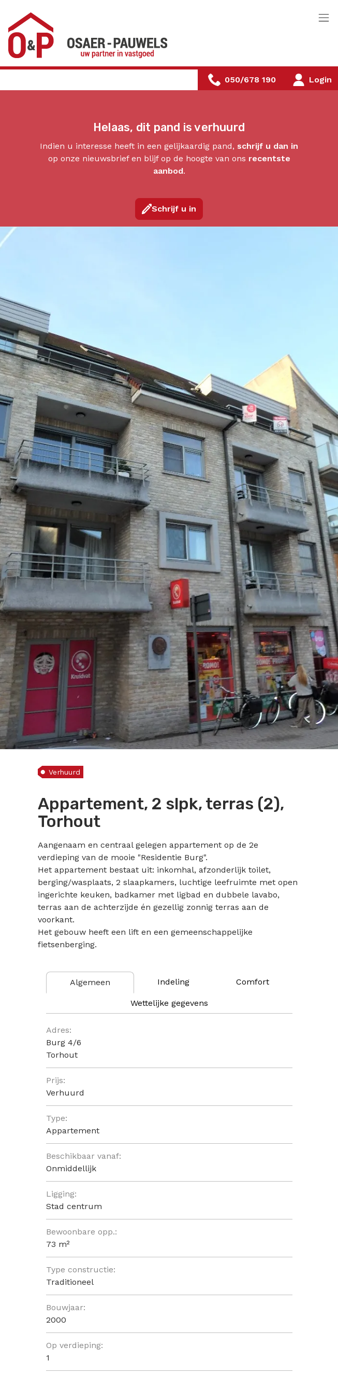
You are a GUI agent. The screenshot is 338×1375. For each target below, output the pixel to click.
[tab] (90, 982)
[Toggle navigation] (324, 18)
